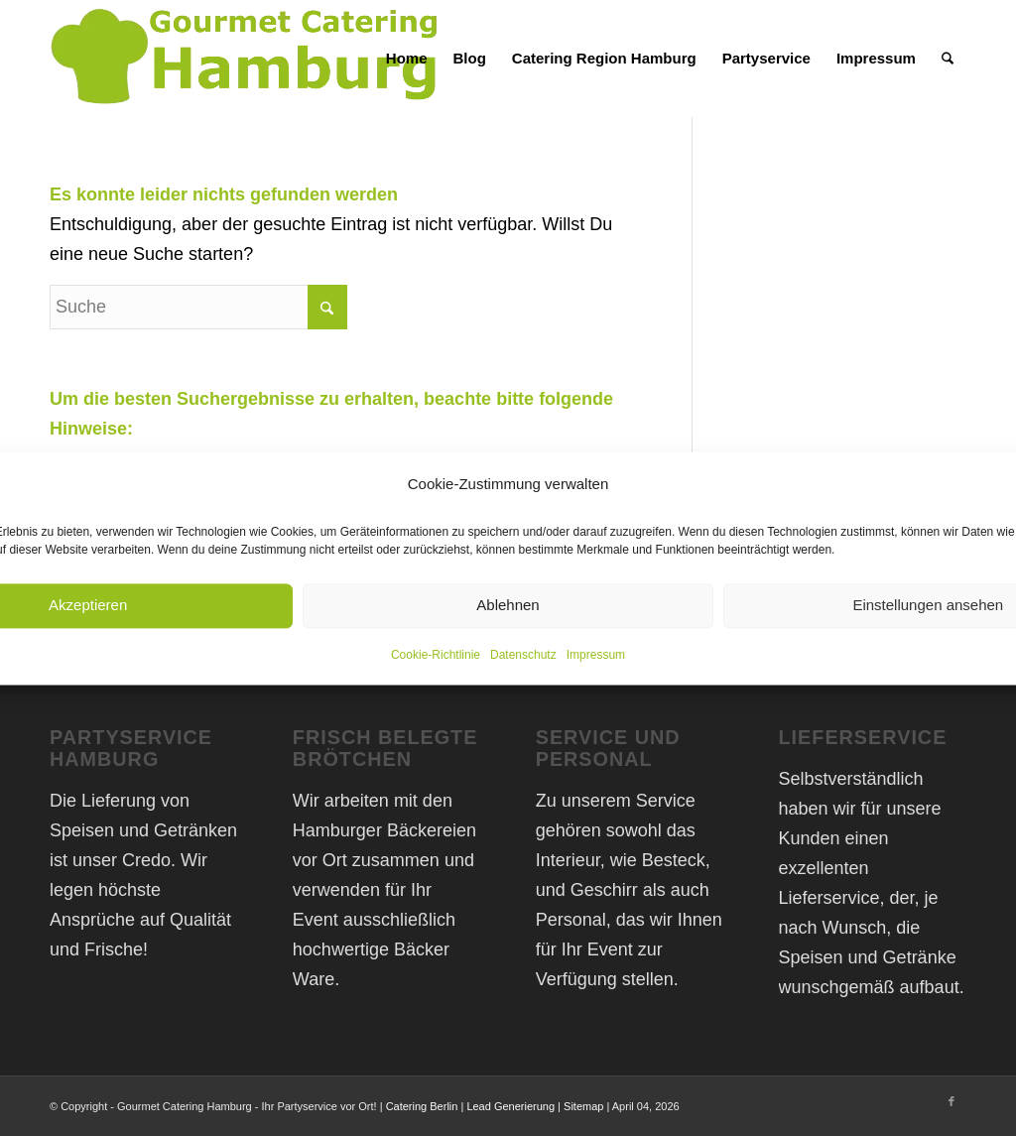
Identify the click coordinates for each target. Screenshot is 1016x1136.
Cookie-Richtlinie (435, 655)
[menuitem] (407, 58)
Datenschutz (523, 655)
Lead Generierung (510, 1106)
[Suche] (947, 58)
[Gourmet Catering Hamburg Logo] (248, 58)
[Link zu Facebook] (951, 1101)
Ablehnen (507, 605)
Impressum (596, 655)
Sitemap (583, 1106)
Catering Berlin (422, 1106)
